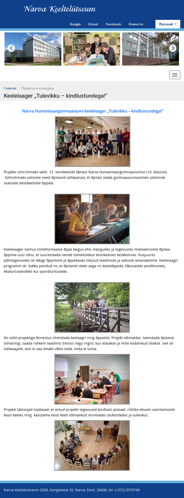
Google (75, 24)
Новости (136, 24)
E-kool (93, 24)
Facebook (113, 24)
